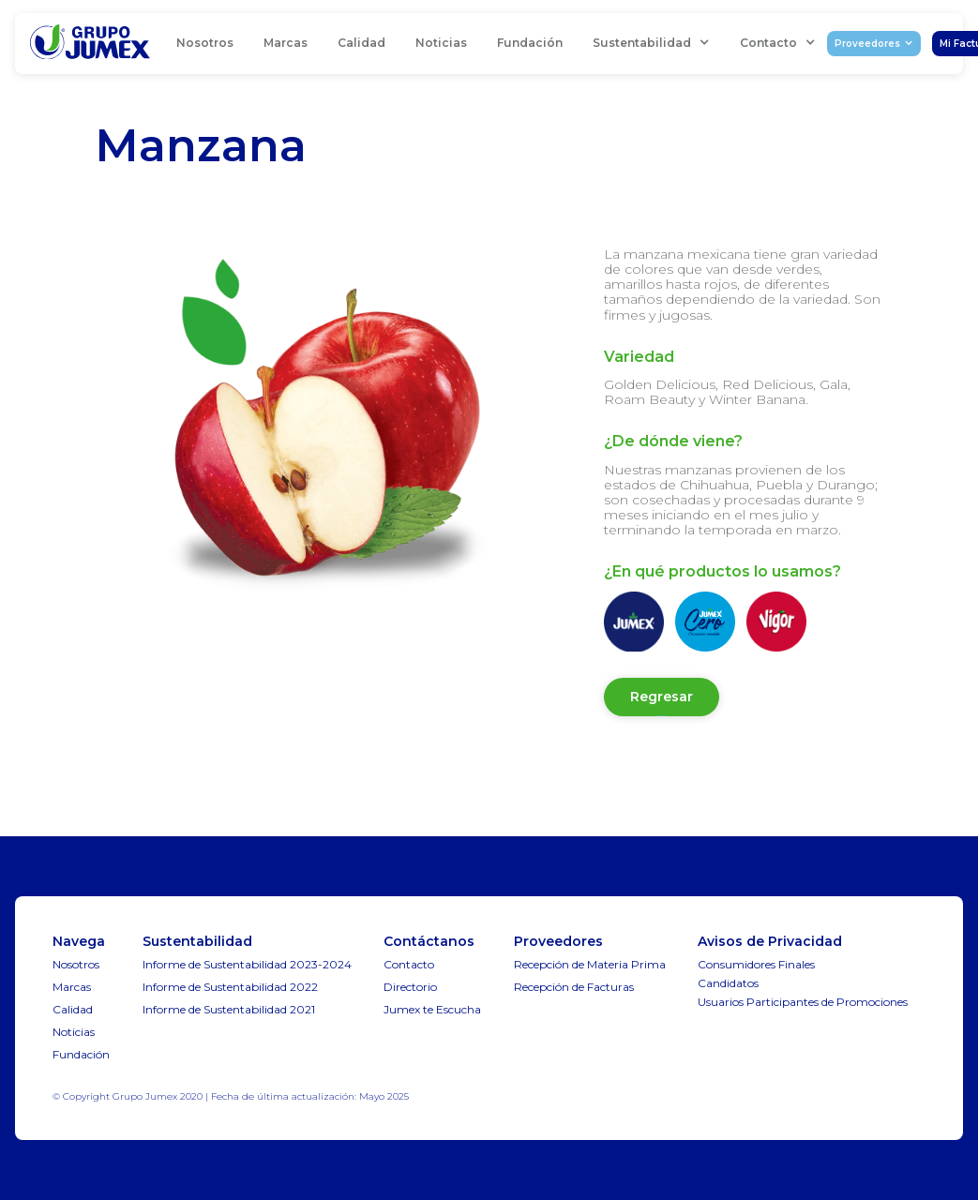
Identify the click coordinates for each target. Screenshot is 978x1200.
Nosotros (204, 43)
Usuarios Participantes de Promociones (803, 1002)
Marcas (285, 43)
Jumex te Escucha (432, 1009)
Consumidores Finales (756, 964)
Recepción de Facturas (574, 987)
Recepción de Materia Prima (590, 964)
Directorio (410, 987)
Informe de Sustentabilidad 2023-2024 (247, 964)
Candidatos (728, 983)
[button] (651, 43)
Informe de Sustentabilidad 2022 (230, 987)
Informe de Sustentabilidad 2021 (229, 1009)
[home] (90, 43)
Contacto (409, 964)
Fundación (530, 43)
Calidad (361, 43)
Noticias (441, 43)
